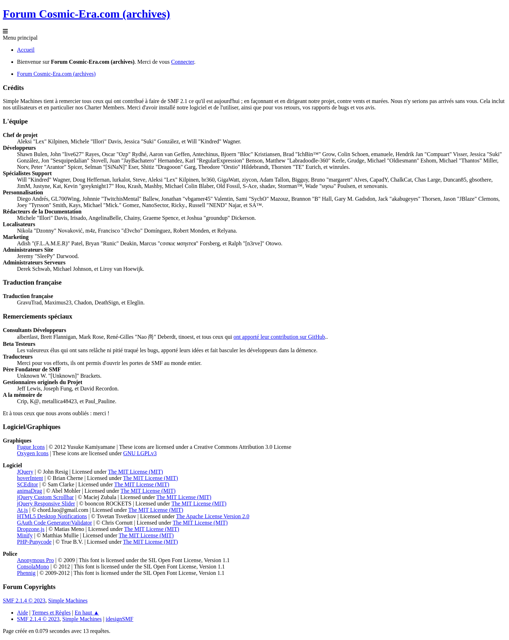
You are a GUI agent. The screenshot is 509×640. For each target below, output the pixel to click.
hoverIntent (30, 478)
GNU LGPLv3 (140, 453)
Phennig (26, 573)
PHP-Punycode (34, 542)
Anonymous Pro (35, 560)
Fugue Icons (31, 447)
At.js (22, 510)
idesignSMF (119, 619)
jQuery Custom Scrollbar (45, 497)
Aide (22, 613)
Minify (25, 535)
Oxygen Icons (32, 453)
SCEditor (27, 484)
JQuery (25, 472)
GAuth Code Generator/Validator (54, 523)
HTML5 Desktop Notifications (52, 516)
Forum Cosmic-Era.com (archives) (86, 13)
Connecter (182, 62)
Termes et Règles (51, 613)
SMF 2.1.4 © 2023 (24, 601)
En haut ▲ (87, 613)
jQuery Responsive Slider (46, 504)
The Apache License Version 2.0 (212, 516)
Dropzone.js (31, 529)
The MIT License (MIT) (135, 472)
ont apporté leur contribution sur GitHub (279, 337)
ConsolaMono (33, 567)
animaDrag (29, 491)
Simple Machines (68, 601)
